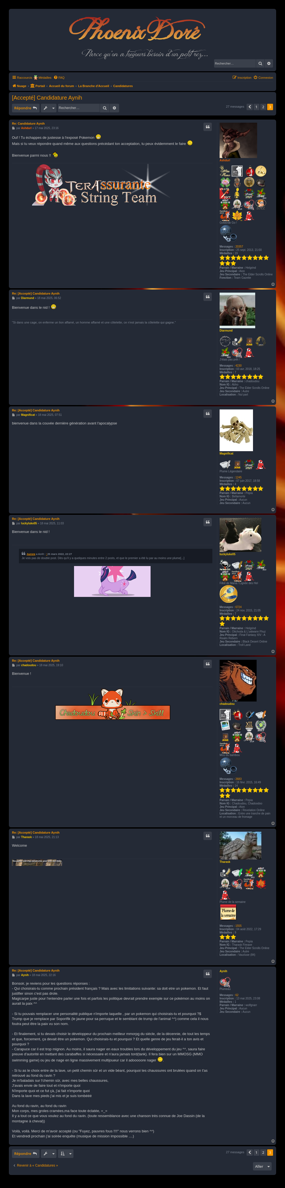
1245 (238, 477)
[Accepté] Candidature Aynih (47, 98)
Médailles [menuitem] (44, 77)
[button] (250, 107)
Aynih (223, 971)
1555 (238, 925)
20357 (239, 246)
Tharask (225, 861)
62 (237, 995)
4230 (238, 365)
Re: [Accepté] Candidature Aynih (36, 293)
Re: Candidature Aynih (28, 123)
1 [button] (256, 106)
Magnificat (226, 453)
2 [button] (263, 106)
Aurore (31, 553)
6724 (238, 607)
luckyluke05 (227, 554)
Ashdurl (225, 160)
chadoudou (227, 703)
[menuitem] (59, 77)
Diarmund (226, 330)
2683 (238, 779)
